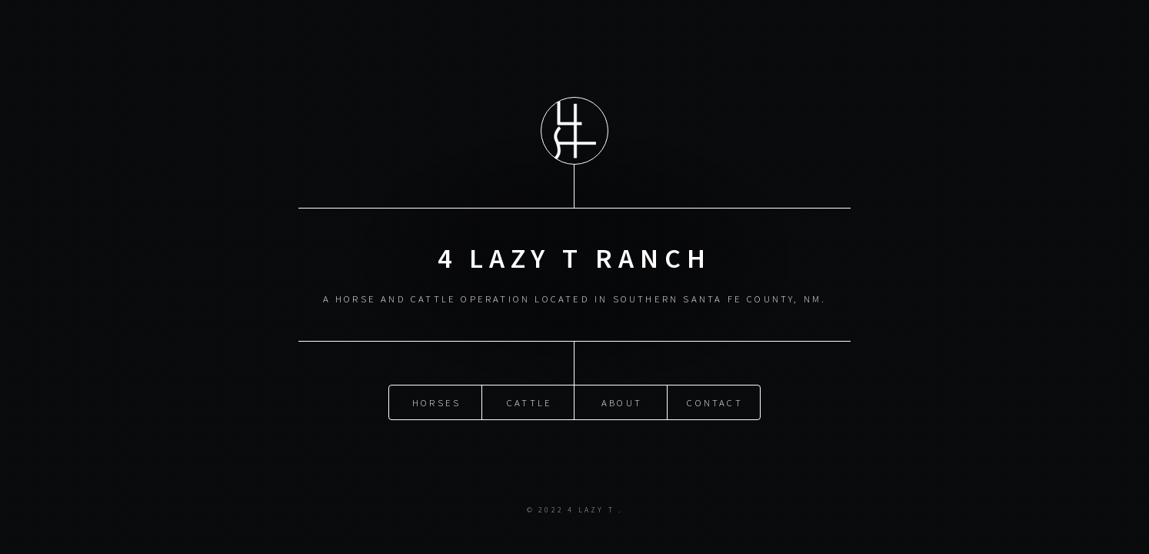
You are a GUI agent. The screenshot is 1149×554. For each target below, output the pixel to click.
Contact (714, 401)
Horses (436, 401)
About (621, 401)
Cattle (529, 401)
